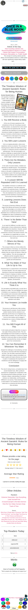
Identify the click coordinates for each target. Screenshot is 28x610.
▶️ (25, 599)
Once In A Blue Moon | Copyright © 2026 (14, 597)
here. (16, 553)
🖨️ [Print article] (21, 599)
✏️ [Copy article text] (7, 599)
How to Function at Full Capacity (14, 569)
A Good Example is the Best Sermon (14, 502)
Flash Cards (14, 391)
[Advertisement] (14, 10)
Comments (14, 403)
